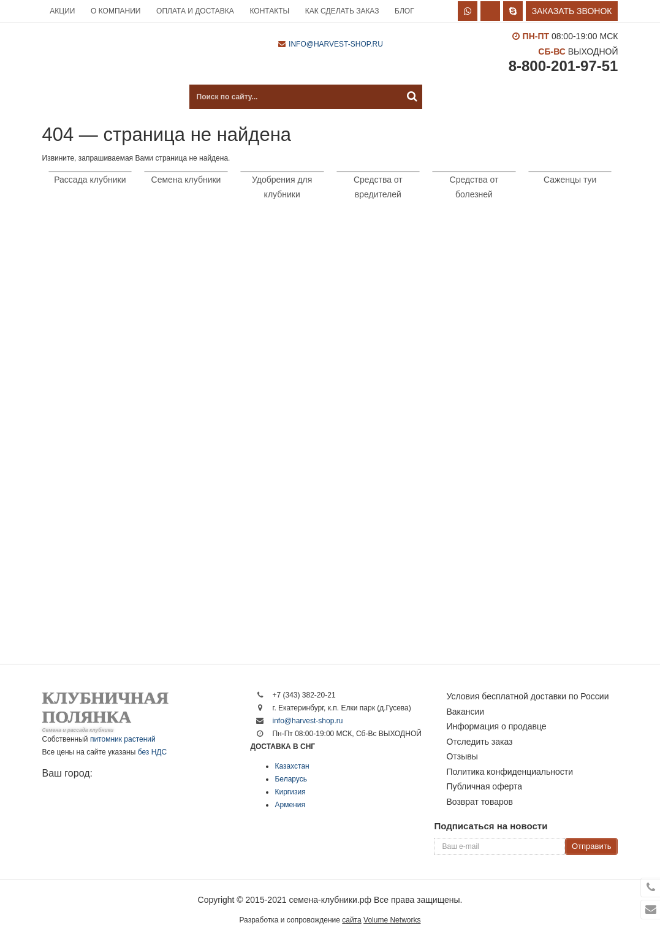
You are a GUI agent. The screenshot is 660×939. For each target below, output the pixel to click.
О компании (115, 11)
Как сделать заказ (342, 11)
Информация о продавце (496, 726)
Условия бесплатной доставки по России (527, 696)
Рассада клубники (90, 179)
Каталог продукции (104, 97)
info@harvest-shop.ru (336, 44)
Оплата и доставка (195, 11)
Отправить (591, 846)
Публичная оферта (484, 786)
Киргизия (290, 792)
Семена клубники (186, 179)
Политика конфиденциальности (509, 772)
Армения (290, 804)
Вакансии (465, 712)
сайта (351, 920)
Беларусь (290, 779)
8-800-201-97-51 (563, 66)
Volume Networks (391, 920)
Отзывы (461, 756)
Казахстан (292, 766)
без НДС (152, 752)
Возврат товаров (479, 802)
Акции (62, 11)
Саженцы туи (570, 179)
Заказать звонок (572, 11)
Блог (404, 11)
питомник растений (123, 739)
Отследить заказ (479, 742)
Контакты (269, 11)
